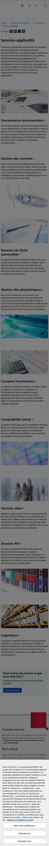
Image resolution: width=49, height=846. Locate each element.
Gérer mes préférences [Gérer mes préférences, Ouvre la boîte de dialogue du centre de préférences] (24, 825)
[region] (24, 803)
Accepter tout (24, 841)
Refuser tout (24, 833)
